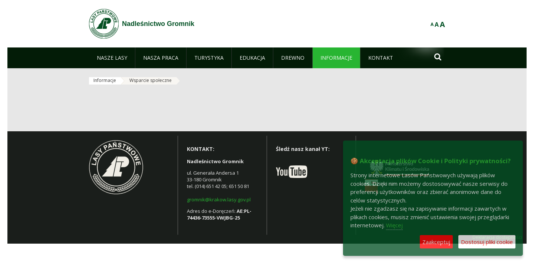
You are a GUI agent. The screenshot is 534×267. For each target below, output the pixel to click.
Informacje (104, 80)
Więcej (394, 225)
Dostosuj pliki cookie (487, 241)
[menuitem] (112, 57)
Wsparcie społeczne (150, 80)
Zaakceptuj (436, 241)
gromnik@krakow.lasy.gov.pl (219, 199)
